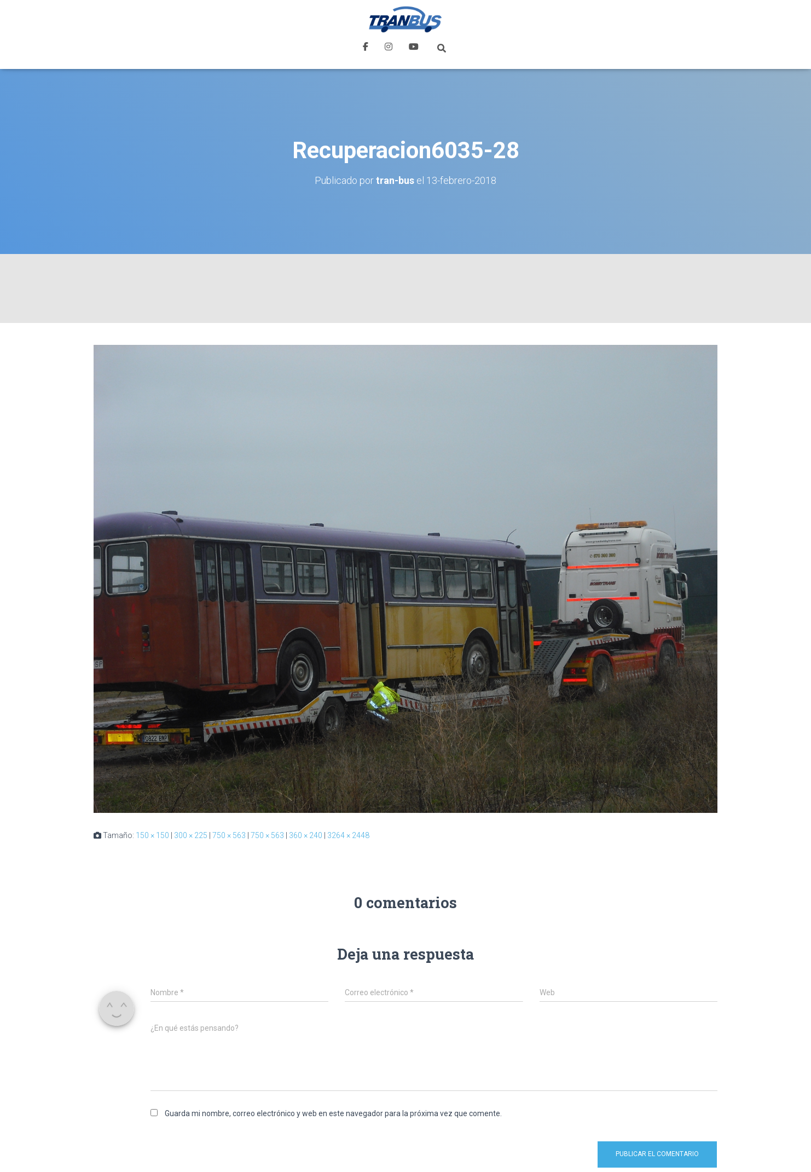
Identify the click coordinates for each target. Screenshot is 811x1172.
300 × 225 (190, 835)
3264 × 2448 (348, 835)
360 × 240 (305, 835)
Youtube (414, 48)
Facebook (365, 48)
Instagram (388, 48)
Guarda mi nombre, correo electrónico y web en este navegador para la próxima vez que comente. (333, 1113)
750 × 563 (229, 835)
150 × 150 (152, 835)
